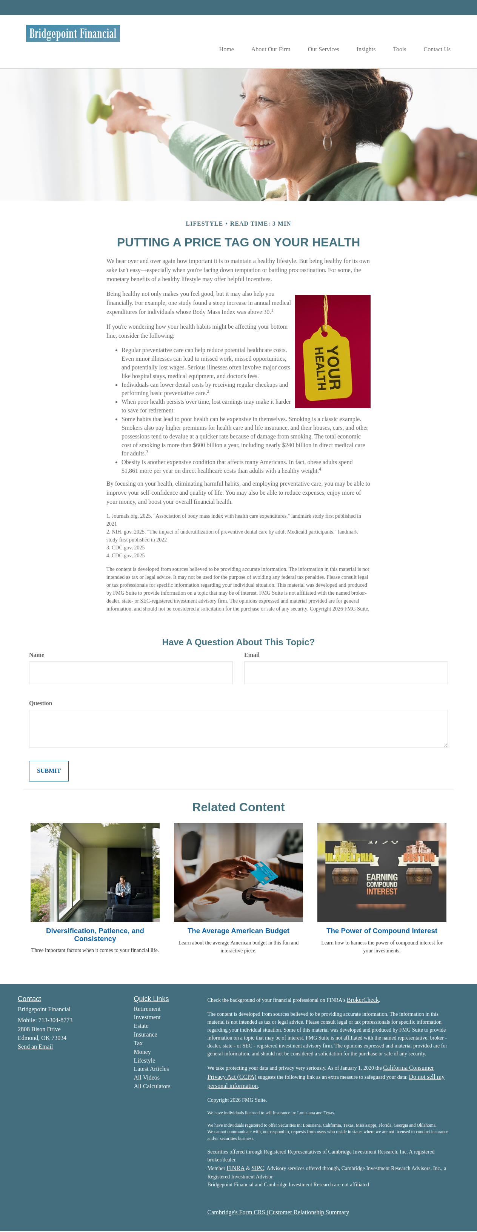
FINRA (235, 1169)
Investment (147, 1018)
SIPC (257, 1169)
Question (40, 704)
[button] (264, 42)
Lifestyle (144, 1061)
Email (252, 655)
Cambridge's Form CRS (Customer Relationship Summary (278, 1213)
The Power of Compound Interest (381, 931)
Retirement (147, 1009)
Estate (141, 1026)
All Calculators (152, 1087)
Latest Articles (151, 1069)
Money (142, 1052)
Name (36, 655)
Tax (138, 1044)
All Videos (147, 1078)
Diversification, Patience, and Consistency (95, 935)
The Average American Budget (238, 931)
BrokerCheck (363, 1000)
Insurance (145, 1035)
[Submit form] (49, 771)
